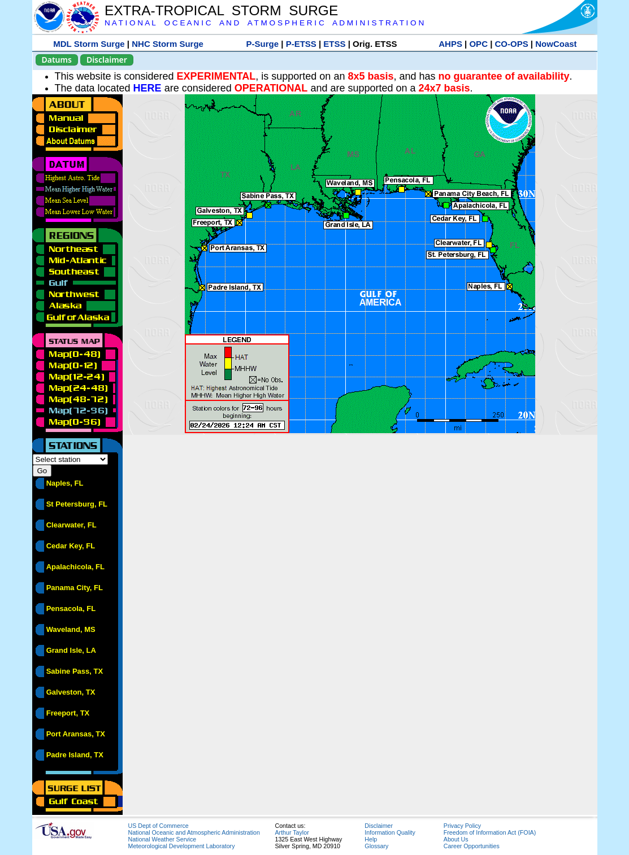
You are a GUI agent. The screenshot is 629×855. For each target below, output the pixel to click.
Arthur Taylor (292, 832)
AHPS (450, 44)
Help (371, 839)
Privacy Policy (462, 825)
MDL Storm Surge (88, 44)
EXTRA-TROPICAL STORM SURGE (221, 10)
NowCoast (555, 44)
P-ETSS (301, 44)
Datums (57, 59)
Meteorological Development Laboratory (181, 846)
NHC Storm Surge (167, 44)
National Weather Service (162, 839)
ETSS (334, 44)
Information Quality (390, 832)
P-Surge (262, 44)
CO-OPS (511, 44)
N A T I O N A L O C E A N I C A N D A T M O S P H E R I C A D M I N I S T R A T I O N (264, 23)
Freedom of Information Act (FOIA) (490, 832)
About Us (456, 839)
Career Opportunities (472, 846)
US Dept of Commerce (158, 825)
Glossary (376, 846)
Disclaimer (106, 59)
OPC (478, 44)
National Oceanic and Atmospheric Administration (194, 832)
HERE (147, 88)
